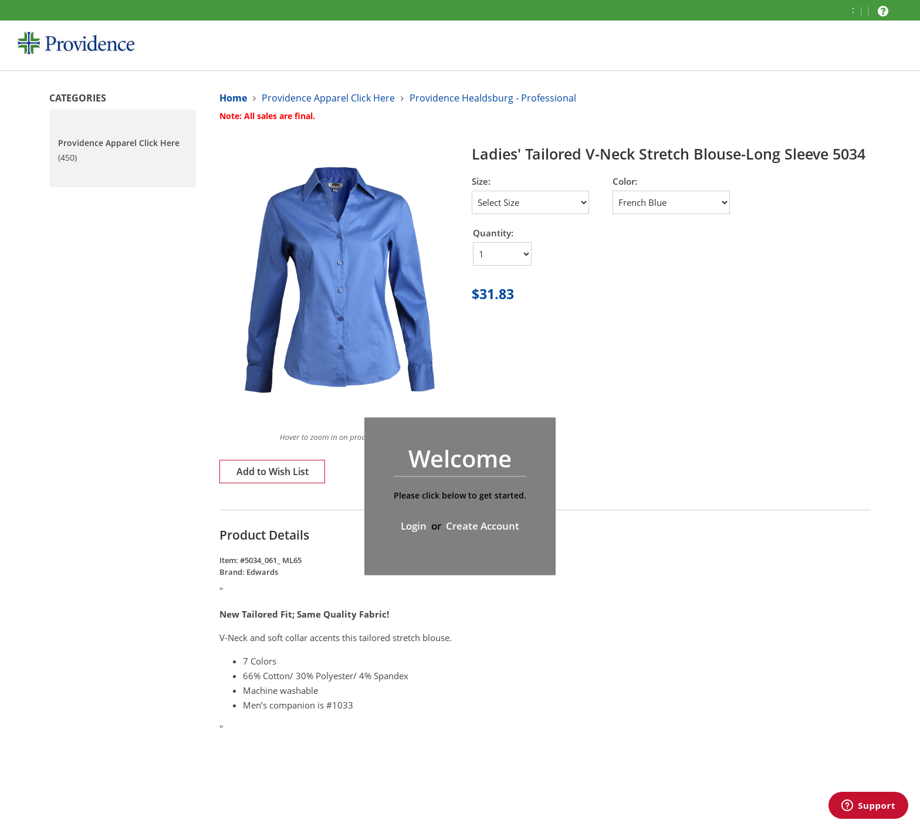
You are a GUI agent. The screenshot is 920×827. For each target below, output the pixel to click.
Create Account (482, 526)
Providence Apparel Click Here (328, 97)
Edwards (262, 572)
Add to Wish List (272, 471)
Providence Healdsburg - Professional (493, 97)
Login (414, 526)
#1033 (339, 705)
